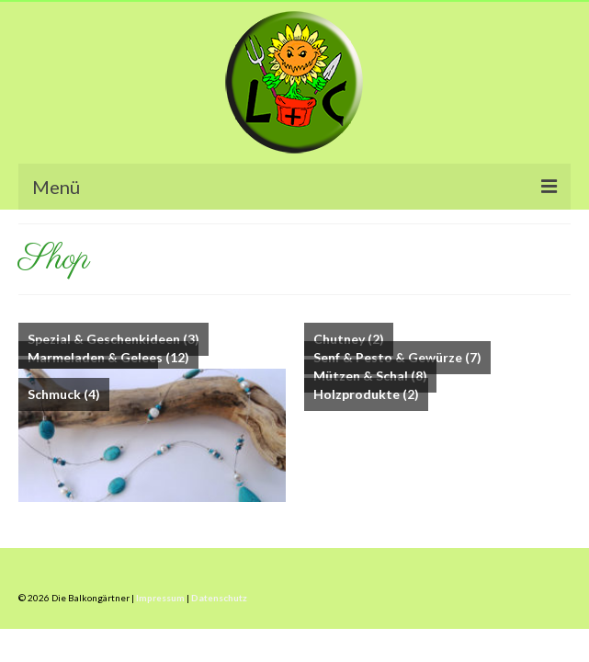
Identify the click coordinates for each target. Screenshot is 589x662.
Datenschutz (219, 597)
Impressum (160, 597)
